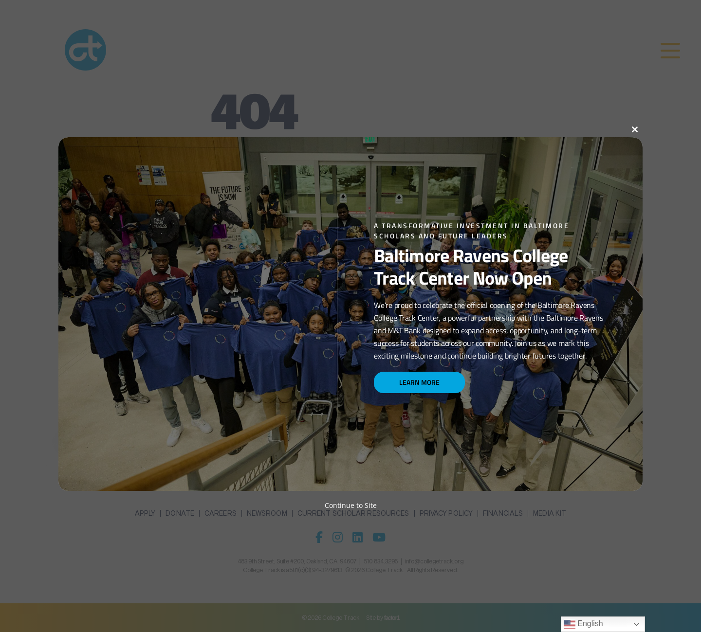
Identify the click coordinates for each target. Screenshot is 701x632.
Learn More (419, 382)
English (583, 624)
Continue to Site (351, 505)
